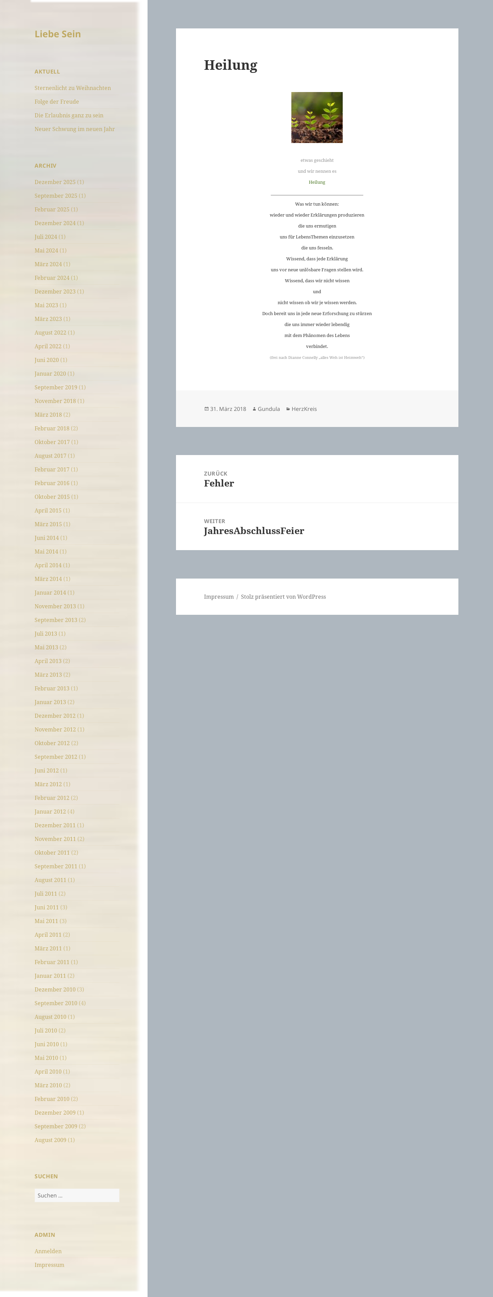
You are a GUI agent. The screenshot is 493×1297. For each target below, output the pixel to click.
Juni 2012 (47, 770)
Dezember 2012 (55, 715)
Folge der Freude (57, 101)
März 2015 (48, 524)
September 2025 (56, 195)
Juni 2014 (47, 538)
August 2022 (50, 332)
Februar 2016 (52, 483)
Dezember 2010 (55, 989)
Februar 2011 (52, 962)
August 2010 (50, 1017)
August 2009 (50, 1140)
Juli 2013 (46, 633)
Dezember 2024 (55, 223)
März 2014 (48, 579)
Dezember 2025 (55, 182)
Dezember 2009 (55, 1112)
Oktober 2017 (52, 442)
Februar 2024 (52, 278)
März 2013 (48, 674)
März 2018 (48, 414)
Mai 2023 (46, 305)
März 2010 (48, 1085)
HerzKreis (304, 409)
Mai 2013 (46, 647)
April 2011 (48, 934)
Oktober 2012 (52, 743)
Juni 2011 (47, 907)
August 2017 (50, 455)
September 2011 (56, 866)
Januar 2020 (50, 373)
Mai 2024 (46, 250)
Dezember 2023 (55, 291)
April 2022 (48, 346)
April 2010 (48, 1071)
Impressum (49, 1265)
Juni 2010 (47, 1044)
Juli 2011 (46, 893)
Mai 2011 (46, 921)
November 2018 (55, 401)
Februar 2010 (52, 1099)
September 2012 (56, 757)
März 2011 (48, 948)
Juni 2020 (47, 360)
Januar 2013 (50, 702)
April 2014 (48, 565)
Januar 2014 (50, 592)
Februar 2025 (52, 209)
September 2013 (56, 620)
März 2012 (48, 784)
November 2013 (55, 606)
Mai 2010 (46, 1058)
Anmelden (48, 1251)
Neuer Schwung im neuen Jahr (75, 129)
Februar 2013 (52, 688)
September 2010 (56, 1003)
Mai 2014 (46, 551)
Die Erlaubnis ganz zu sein (69, 115)
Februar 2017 (52, 469)
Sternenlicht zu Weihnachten (73, 88)
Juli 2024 (46, 237)
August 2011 (50, 880)
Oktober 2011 (52, 852)
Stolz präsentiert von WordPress (283, 596)
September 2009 (56, 1126)
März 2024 (48, 264)
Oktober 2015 (52, 497)
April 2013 (48, 661)
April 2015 (48, 510)
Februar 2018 (52, 428)
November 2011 (55, 839)
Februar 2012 (52, 798)
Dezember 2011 (55, 825)
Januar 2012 (50, 811)
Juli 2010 (46, 1030)
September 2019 (56, 387)
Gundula (269, 409)
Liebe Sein (58, 33)
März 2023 (48, 319)
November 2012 (55, 729)
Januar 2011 (50, 976)
